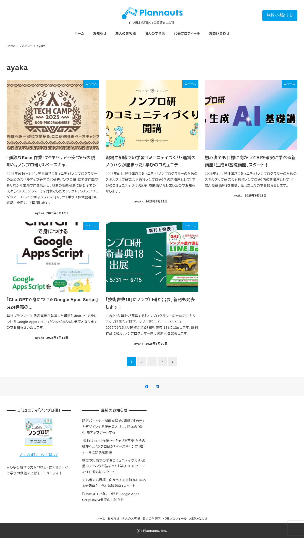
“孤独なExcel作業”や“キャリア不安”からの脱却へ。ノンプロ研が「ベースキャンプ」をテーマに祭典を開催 (113, 446)
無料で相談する (280, 15)
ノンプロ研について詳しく (38, 455)
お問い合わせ (198, 518)
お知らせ (113, 518)
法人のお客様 (131, 518)
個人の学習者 (151, 518)
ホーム (101, 518)
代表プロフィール (175, 518)
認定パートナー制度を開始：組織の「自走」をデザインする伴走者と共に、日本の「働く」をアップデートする (113, 426)
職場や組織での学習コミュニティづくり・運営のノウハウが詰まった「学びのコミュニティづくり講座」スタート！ (114, 466)
